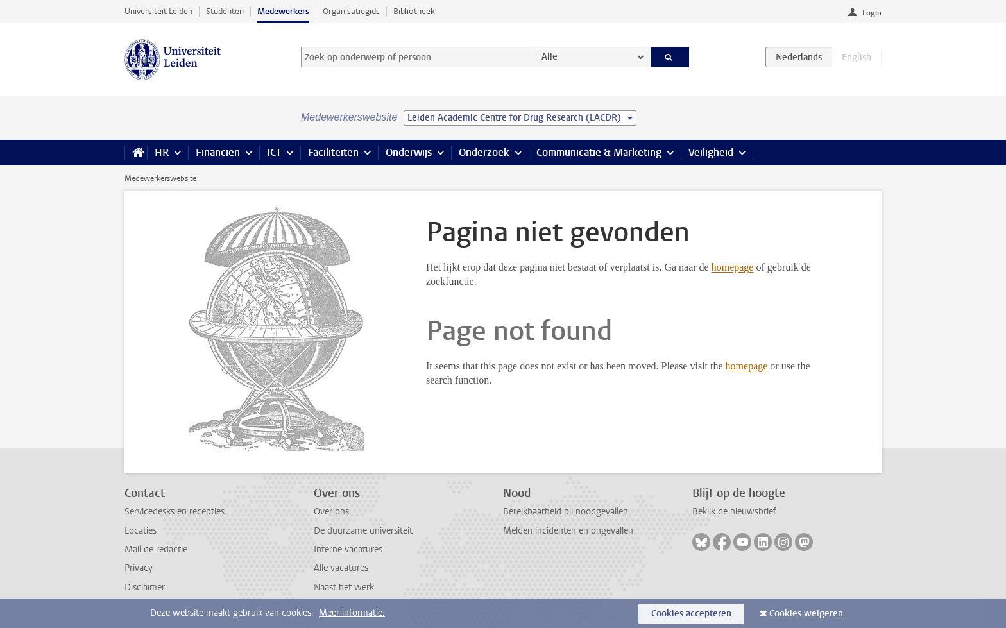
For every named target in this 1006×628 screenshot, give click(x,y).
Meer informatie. (352, 613)
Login (872, 13)
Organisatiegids (351, 11)
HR (162, 152)
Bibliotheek (414, 11)
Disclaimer (144, 587)
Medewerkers (283, 11)
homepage (733, 267)
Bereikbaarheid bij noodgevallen (565, 511)
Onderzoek (484, 152)
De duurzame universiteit (363, 531)
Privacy (138, 568)
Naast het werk (344, 587)
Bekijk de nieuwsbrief (734, 511)
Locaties (140, 531)
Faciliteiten (333, 152)
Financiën (218, 152)
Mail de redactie (155, 549)
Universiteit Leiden (158, 11)
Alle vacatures (341, 568)
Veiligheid (710, 152)
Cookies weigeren (806, 613)
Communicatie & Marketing (598, 152)
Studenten (225, 11)
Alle (549, 57)
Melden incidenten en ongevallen (568, 531)
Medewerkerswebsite (160, 178)
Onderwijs (409, 152)
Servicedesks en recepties (174, 511)
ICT (274, 152)
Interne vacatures (348, 549)
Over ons (331, 511)
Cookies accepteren (691, 613)
